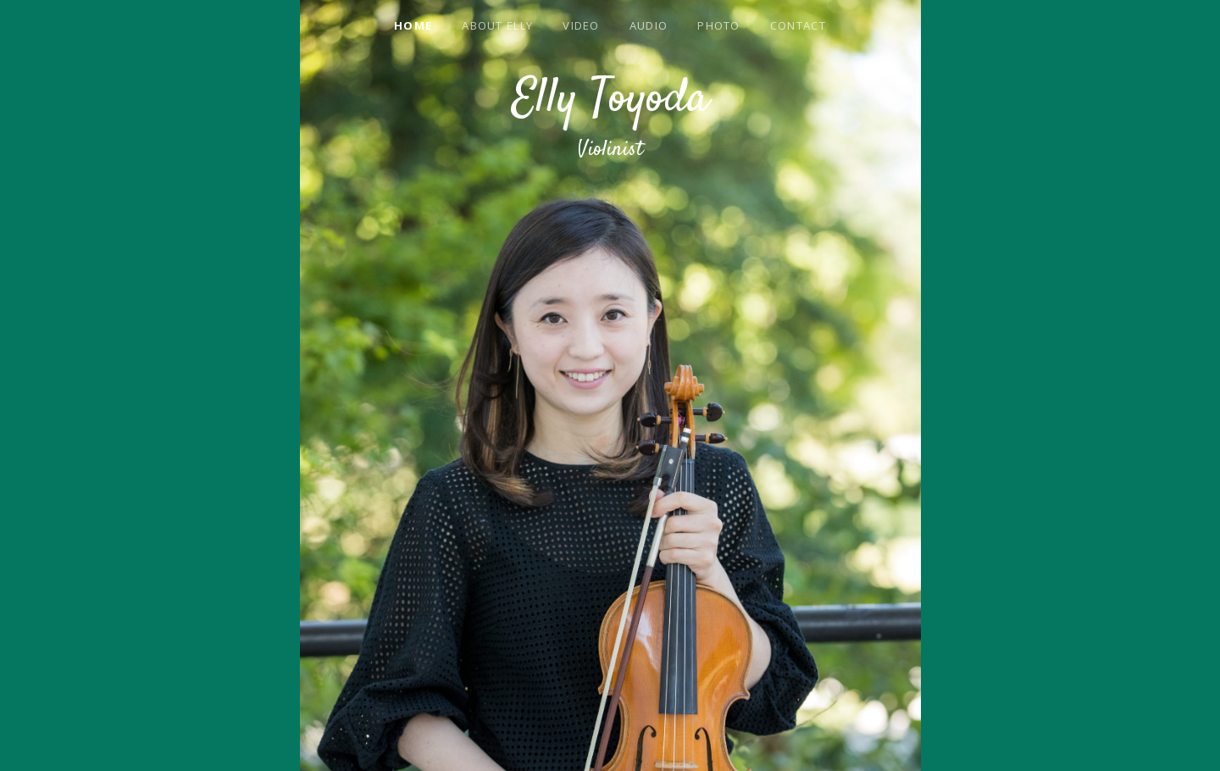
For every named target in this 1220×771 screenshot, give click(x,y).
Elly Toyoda (610, 100)
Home (413, 25)
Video (581, 25)
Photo (718, 25)
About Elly (497, 25)
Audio (648, 25)
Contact (798, 25)
